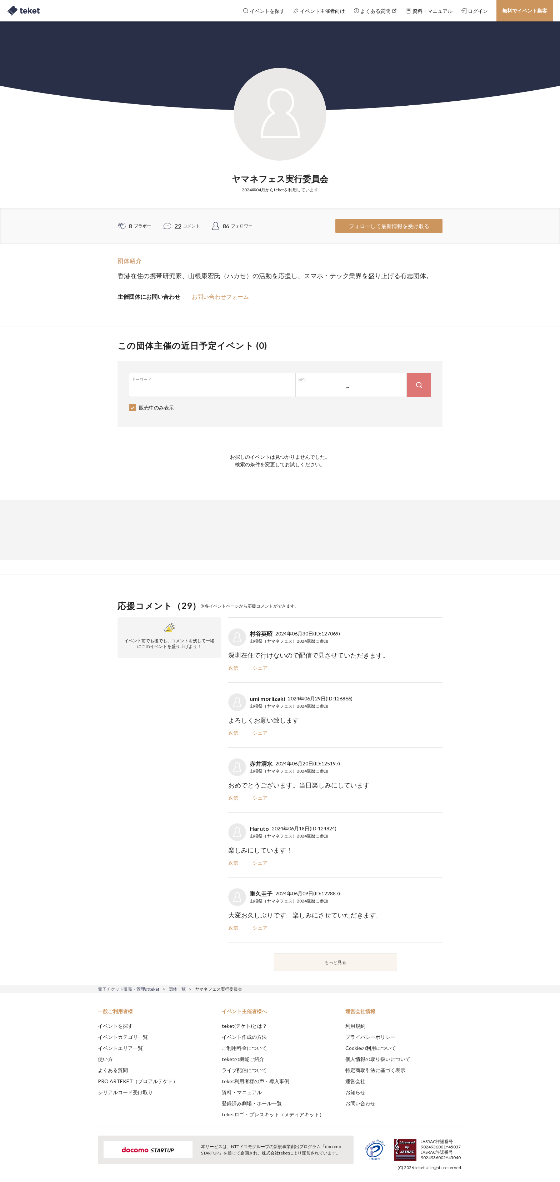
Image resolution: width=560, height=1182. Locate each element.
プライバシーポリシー (370, 1037)
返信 (233, 668)
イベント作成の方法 (244, 1037)
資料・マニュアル (242, 1092)
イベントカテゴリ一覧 (123, 1037)
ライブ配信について (244, 1070)
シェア (260, 668)
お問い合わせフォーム (220, 296)
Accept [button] (458, 1146)
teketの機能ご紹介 (243, 1059)
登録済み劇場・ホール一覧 (252, 1103)
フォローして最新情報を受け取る (389, 226)
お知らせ (355, 1092)
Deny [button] (421, 1147)
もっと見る (335, 962)
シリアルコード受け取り (125, 1092)
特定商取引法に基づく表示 (375, 1070)
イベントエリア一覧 (120, 1048)
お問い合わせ (360, 1103)
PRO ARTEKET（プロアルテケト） (138, 1081)
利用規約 (355, 1026)
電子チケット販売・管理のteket (128, 989)
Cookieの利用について (370, 1048)
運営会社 (355, 1081)
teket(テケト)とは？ (244, 1026)
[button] (87, 1156)
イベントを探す (115, 1026)
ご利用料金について (244, 1048)
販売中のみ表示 (156, 407)
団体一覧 (177, 989)
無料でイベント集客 (524, 10)
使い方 (105, 1059)
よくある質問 (113, 1070)
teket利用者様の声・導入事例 (255, 1081)
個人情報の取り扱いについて (377, 1059)
